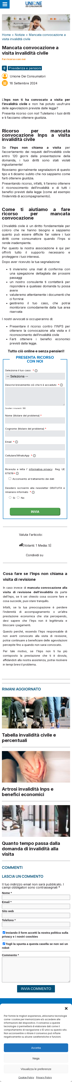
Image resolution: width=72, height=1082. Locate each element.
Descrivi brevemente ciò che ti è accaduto (34, 384)
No (22, 497)
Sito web (8, 911)
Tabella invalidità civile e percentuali (29, 737)
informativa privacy (41, 469)
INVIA (35, 512)
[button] (66, 1016)
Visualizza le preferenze (36, 1076)
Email (11, 441)
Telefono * (9, 920)
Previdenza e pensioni (25, 68)
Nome (7, 893)
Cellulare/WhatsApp (20, 455)
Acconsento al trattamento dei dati (31, 478)
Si (14, 497)
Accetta (36, 1055)
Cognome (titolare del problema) (25, 428)
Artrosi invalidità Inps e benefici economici (27, 791)
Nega (36, 1065)
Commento (10, 955)
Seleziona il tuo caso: (21, 370)
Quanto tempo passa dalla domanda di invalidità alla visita (31, 848)
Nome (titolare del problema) (23, 415)
